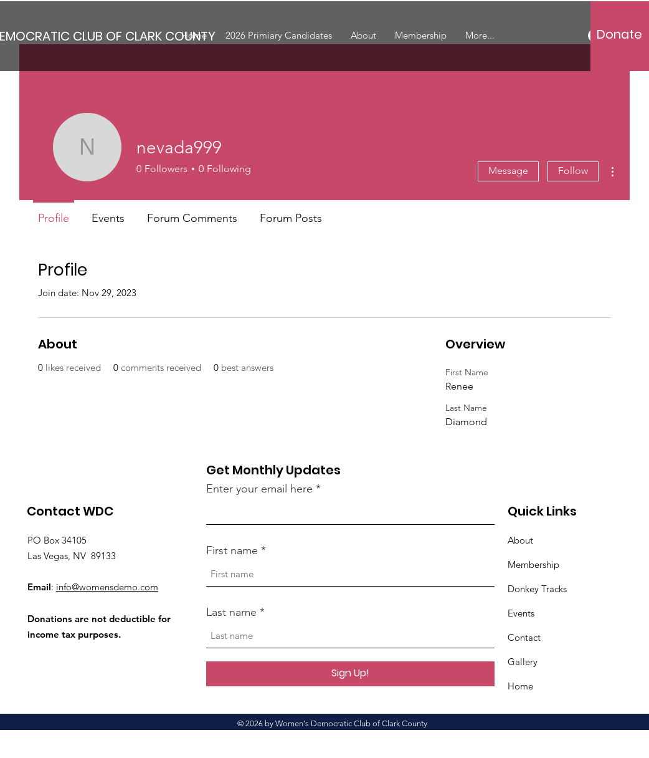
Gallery (523, 662)
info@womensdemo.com (107, 587)
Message (508, 170)
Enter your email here (259, 488)
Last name (231, 612)
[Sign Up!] (350, 673)
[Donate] (619, 34)
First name (232, 550)
